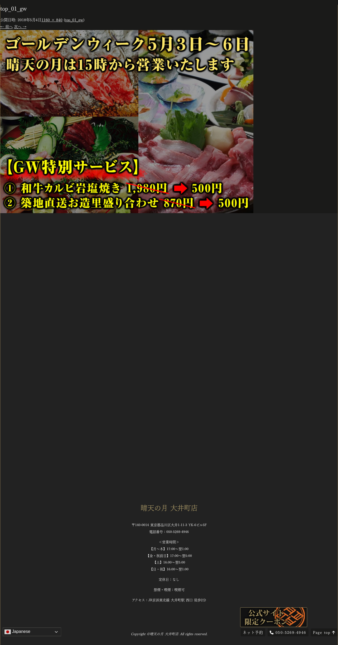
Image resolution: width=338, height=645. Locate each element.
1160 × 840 (51, 19)
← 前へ (6, 26)
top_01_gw (74, 19)
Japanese (17, 632)
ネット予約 (253, 632)
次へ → (20, 26)
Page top (324, 632)
